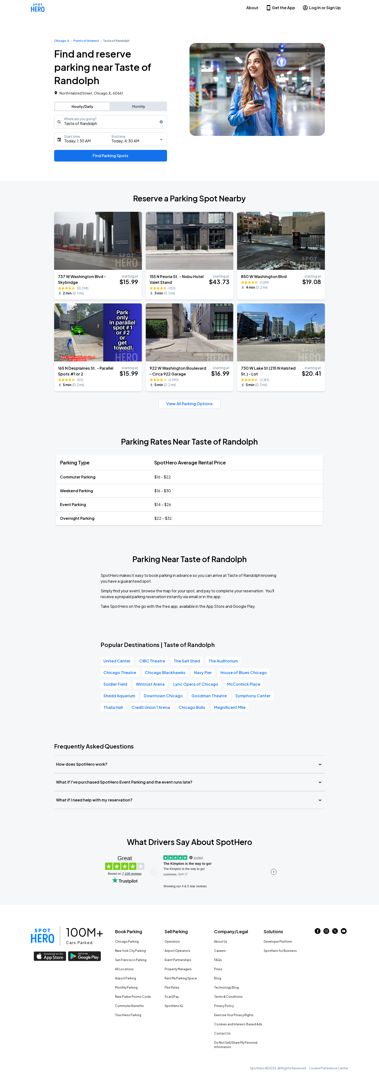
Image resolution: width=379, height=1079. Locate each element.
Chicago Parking (127, 941)
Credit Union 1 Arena (150, 707)
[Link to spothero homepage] (42, 935)
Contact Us (222, 1033)
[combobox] (110, 122)
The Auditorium (223, 660)
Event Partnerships (178, 960)
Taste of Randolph (116, 41)
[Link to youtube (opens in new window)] (344, 932)
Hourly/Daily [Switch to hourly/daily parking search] (82, 106)
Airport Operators (177, 951)
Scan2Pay (172, 996)
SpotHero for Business (280, 951)
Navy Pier (203, 672)
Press (218, 969)
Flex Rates (172, 987)
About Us (220, 941)
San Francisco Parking (130, 960)
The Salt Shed (187, 660)
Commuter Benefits (129, 1006)
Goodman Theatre (209, 695)
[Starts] (110, 139)
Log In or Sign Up (321, 8)
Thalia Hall (113, 707)
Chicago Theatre (119, 672)
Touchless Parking (128, 1015)
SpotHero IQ (174, 1006)
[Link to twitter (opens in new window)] (335, 932)
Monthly (138, 106)
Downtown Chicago (163, 695)
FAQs (218, 960)
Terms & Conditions (228, 996)
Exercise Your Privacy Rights (234, 1015)
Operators (172, 941)
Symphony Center (252, 695)
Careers (220, 951)
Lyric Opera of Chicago (195, 684)
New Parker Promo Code (133, 996)
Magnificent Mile (230, 707)
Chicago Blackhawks (165, 672)
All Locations (124, 969)
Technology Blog (226, 987)
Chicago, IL (62, 41)
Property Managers (178, 969)
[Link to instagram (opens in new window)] (326, 932)
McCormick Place (243, 684)
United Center (117, 660)
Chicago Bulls (192, 707)
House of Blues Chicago (243, 672)
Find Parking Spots (110, 155)
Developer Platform (278, 941)
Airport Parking (125, 978)
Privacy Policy (224, 1006)
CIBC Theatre (152, 660)
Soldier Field (115, 684)
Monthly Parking (126, 987)
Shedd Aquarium (119, 695)
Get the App (280, 8)
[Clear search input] (161, 122)
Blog (217, 978)
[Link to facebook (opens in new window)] (318, 932)
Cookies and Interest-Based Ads (238, 1024)
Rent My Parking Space (181, 978)
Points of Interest (86, 41)
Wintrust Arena (150, 684)
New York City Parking (130, 951)
